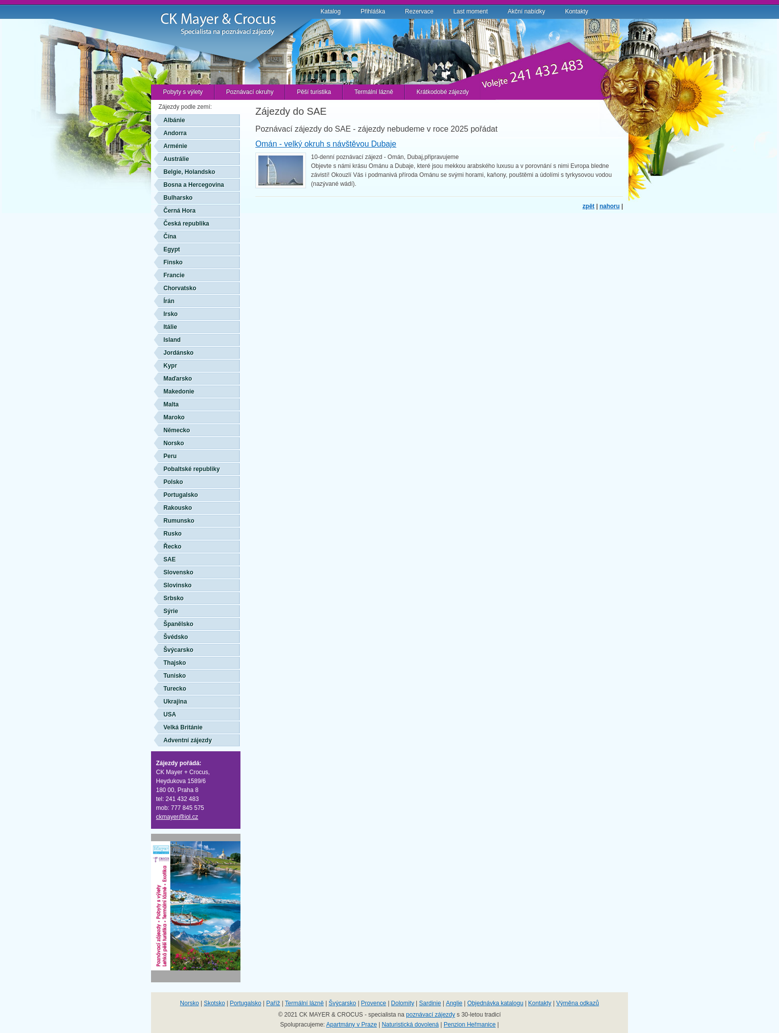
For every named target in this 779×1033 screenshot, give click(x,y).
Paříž (273, 1003)
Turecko (174, 688)
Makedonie (178, 391)
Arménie (175, 146)
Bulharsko (178, 197)
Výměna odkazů (577, 1003)
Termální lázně (373, 91)
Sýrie (170, 611)
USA (169, 714)
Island (172, 339)
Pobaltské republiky (191, 469)
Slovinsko (177, 585)
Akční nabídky (526, 11)
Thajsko (174, 662)
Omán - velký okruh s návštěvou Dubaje (325, 144)
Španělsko (178, 624)
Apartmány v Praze (351, 1024)
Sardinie (430, 1003)
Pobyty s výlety (183, 91)
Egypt (171, 249)
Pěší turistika (314, 91)
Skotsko (214, 1003)
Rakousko (177, 507)
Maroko (174, 417)
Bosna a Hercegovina (193, 184)
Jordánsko (178, 352)
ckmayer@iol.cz (177, 816)
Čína (169, 236)
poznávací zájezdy (430, 1014)
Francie (174, 275)
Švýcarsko (178, 649)
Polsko (173, 481)
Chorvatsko (179, 288)
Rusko (172, 533)
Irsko (170, 314)
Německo (176, 430)
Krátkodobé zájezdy (442, 91)
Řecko (172, 546)
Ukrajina (175, 701)
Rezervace (419, 11)
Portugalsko (180, 494)
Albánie (174, 120)
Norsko (173, 443)
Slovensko (178, 572)
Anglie (454, 1003)
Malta (171, 404)
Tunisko (174, 675)
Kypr (170, 365)
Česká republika (186, 223)
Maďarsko (177, 378)
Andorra (175, 133)
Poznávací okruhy (249, 91)
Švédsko (175, 637)
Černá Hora (179, 210)
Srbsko (173, 598)
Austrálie (176, 159)
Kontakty (576, 11)
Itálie (170, 326)
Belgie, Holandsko (189, 171)
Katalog (330, 11)
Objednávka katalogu (495, 1003)
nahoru (610, 206)
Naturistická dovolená (410, 1024)
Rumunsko (178, 520)
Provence (374, 1003)
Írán (168, 301)
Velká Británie (183, 727)
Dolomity (402, 1003)
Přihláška (373, 11)
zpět (589, 206)
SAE (169, 559)
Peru (170, 456)
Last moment (470, 11)
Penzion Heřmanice (470, 1024)
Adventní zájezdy (187, 740)
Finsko (173, 262)
